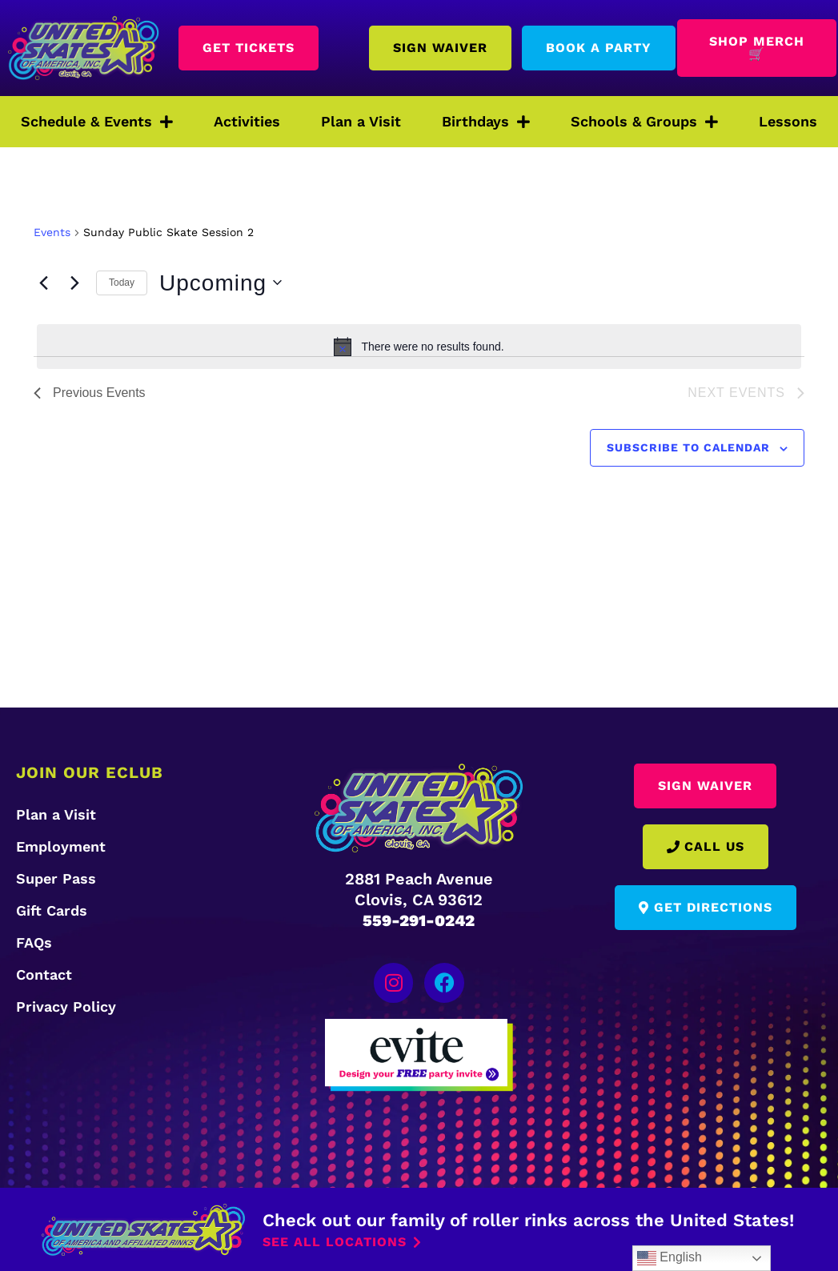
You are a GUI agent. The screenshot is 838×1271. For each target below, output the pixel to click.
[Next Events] (74, 282)
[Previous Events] (43, 282)
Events (52, 232)
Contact (44, 974)
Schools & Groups (644, 121)
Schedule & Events (97, 121)
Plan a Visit (361, 121)
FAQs (34, 942)
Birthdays (486, 121)
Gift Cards (51, 910)
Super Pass (56, 878)
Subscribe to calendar (688, 447)
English (669, 1258)
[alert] (419, 346)
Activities (247, 121)
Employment (61, 846)
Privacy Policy (66, 1006)
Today (121, 282)
